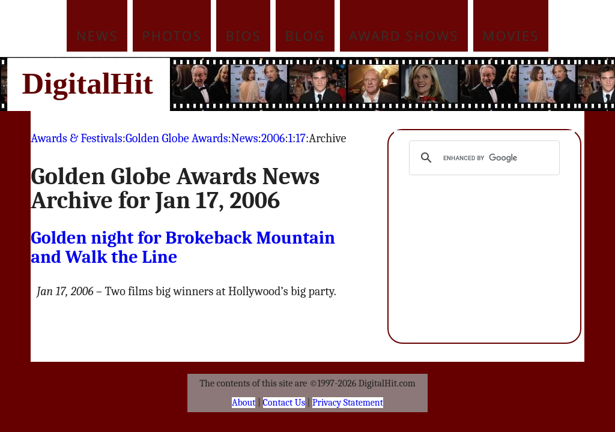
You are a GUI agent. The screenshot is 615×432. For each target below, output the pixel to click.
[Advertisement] (388, 84)
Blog (305, 35)
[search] (482, 158)
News (97, 35)
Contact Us (284, 402)
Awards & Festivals (76, 138)
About (243, 402)
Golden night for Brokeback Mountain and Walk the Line (183, 247)
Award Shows (403, 35)
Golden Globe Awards (177, 138)
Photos (171, 35)
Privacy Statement (347, 402)
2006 (273, 138)
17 (300, 138)
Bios (243, 35)
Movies (510, 35)
